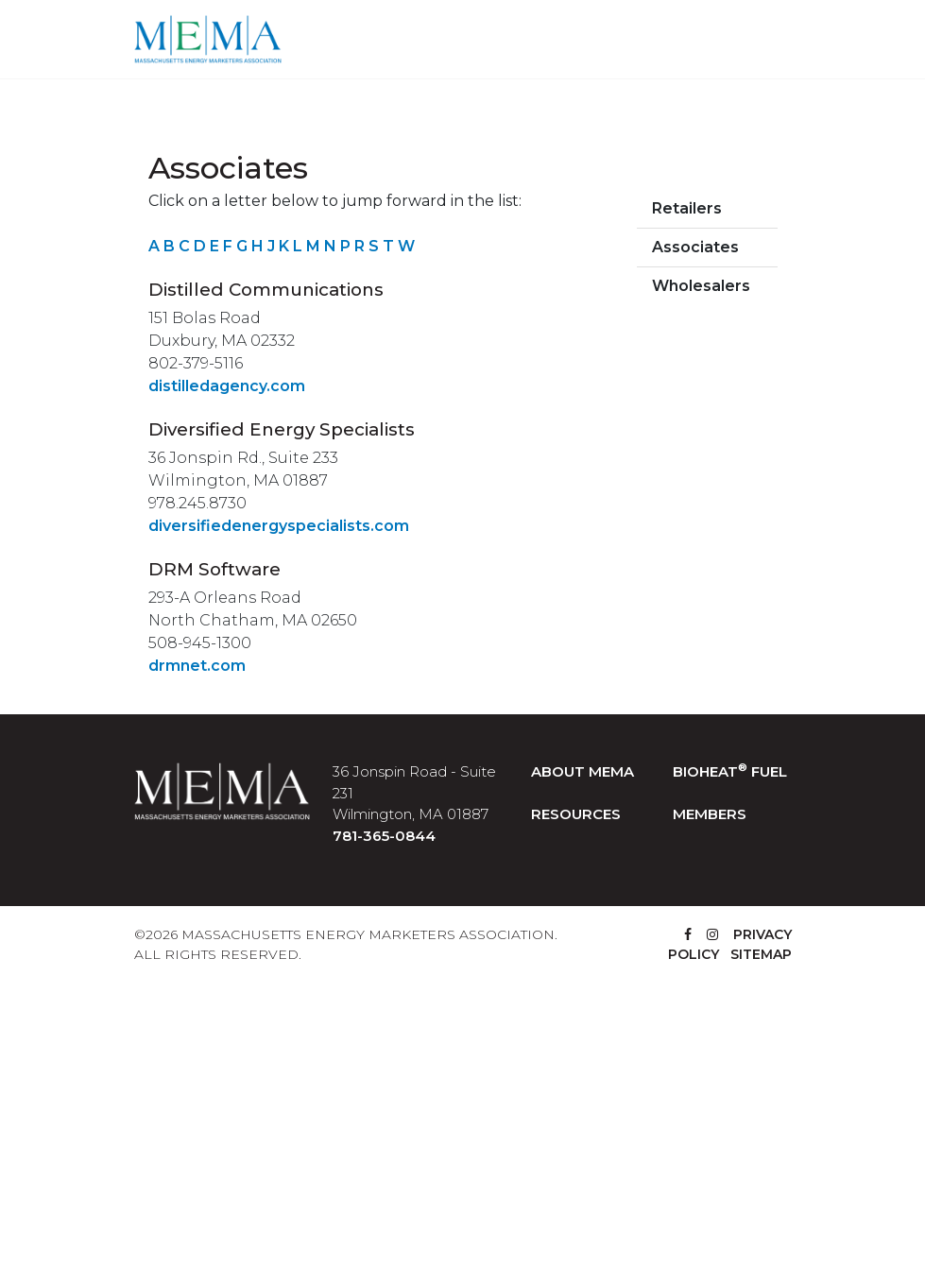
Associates (695, 247)
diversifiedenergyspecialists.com (278, 526)
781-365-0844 (384, 836)
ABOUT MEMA (582, 771)
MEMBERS (709, 814)
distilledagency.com (226, 386)
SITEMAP (761, 954)
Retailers (687, 208)
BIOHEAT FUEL (730, 771)
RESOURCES (576, 814)
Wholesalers (701, 286)
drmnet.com (197, 666)
